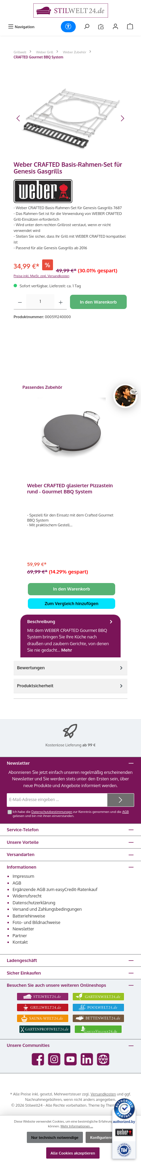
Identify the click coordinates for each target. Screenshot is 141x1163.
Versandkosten (103, 1093)
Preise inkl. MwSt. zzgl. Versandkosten (41, 276)
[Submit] (120, 800)
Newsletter (23, 928)
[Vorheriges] (19, 118)
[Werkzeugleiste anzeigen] (68, 26)
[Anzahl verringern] (20, 302)
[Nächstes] (122, 118)
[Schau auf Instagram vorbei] (54, 1059)
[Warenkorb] (130, 26)
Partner (20, 935)
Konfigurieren (102, 1137)
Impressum (23, 876)
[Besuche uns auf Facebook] (38, 1059)
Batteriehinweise (29, 916)
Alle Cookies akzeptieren (73, 1153)
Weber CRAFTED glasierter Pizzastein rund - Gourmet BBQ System (70, 488)
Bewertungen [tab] (70, 667)
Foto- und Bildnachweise (36, 922)
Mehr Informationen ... (76, 1126)
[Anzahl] (40, 302)
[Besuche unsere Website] (103, 1059)
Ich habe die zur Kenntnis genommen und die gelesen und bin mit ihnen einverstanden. (71, 814)
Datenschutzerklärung (34, 902)
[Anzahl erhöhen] (60, 302)
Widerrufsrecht (27, 895)
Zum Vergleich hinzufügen (71, 603)
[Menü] (21, 26)
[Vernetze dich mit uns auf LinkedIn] (86, 1059)
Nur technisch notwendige (54, 1137)
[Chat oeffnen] (125, 396)
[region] (70, 118)
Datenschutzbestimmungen (51, 812)
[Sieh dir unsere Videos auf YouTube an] (70, 1059)
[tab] (70, 636)
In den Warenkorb (98, 302)
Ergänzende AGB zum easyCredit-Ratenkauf (55, 889)
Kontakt (20, 942)
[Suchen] (86, 26)
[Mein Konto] (115, 26)
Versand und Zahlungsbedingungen (47, 909)
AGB (125, 812)
